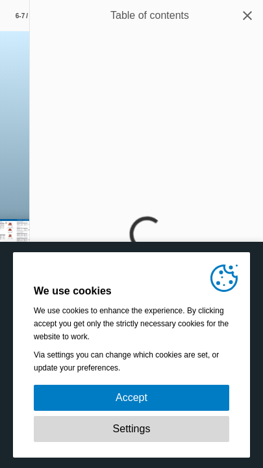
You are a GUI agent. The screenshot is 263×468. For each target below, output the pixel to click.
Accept (131, 397)
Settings (132, 428)
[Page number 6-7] (26, 15)
